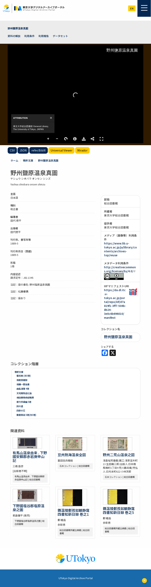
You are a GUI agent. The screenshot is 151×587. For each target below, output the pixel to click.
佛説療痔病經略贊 (25, 397)
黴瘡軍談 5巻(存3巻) (26, 414)
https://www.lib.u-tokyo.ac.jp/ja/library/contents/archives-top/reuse (120, 249)
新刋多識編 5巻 (24, 401)
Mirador (82, 150)
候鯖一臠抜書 (23, 384)
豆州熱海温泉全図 (72, 454)
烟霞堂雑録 (22, 380)
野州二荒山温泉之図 (119, 454)
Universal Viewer (61, 150)
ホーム (14, 160)
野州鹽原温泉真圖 (18, 28)
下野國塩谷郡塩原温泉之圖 (28, 507)
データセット (60, 36)
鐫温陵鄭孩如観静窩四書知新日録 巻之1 (73, 512)
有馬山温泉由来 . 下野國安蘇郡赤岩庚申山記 (30, 456)
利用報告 (44, 36)
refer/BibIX (38, 150)
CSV (12, 150)
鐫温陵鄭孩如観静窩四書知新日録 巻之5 (119, 510)
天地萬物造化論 (24, 393)
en (132, 8)
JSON (23, 150)
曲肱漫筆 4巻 (23, 388)
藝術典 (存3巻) (24, 375)
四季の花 (21, 410)
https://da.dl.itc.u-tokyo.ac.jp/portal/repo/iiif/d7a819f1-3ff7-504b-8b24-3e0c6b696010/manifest (115, 304)
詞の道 (20, 406)
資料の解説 (14, 36)
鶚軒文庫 (28, 160)
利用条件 (29, 36)
